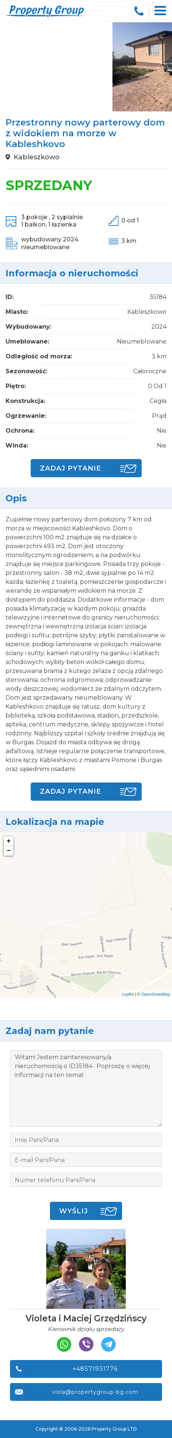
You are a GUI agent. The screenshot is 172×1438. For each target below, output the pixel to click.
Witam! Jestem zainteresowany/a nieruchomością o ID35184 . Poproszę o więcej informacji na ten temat (86, 1088)
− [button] (9, 850)
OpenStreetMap (155, 994)
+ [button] (9, 841)
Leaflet (128, 994)
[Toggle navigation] (160, 11)
